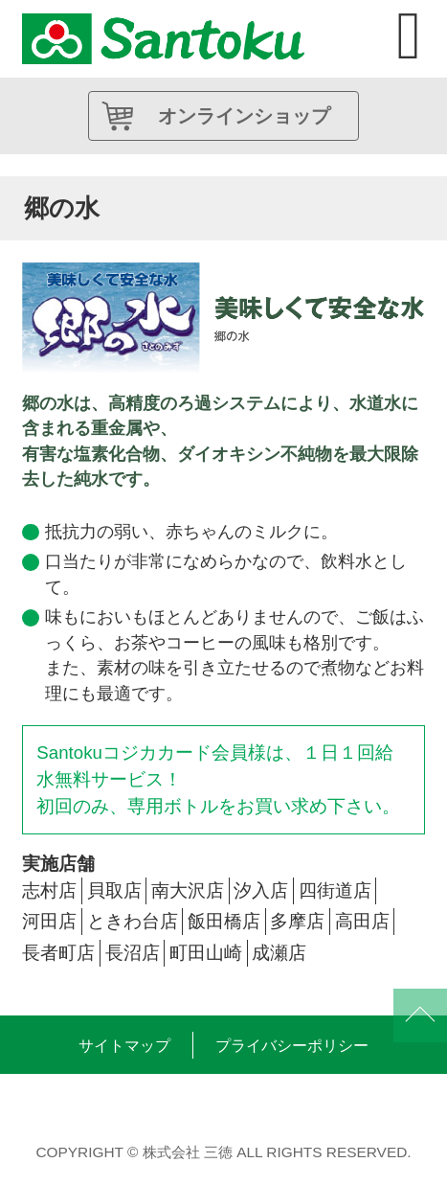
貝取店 (114, 890)
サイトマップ (124, 1045)
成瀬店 (279, 953)
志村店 (49, 890)
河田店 (49, 921)
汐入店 (261, 890)
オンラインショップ (244, 115)
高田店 (362, 921)
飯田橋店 (224, 921)
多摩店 (297, 921)
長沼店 (132, 953)
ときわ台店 (132, 921)
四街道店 (335, 890)
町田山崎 (205, 953)
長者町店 (58, 953)
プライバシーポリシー (292, 1045)
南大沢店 (187, 890)
